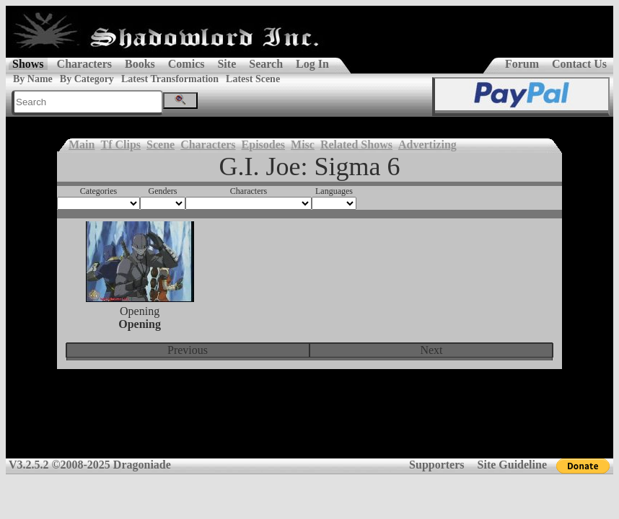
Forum (522, 64)
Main (82, 144)
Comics (186, 64)
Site (226, 64)
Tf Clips (120, 144)
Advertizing (427, 144)
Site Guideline (512, 464)
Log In (312, 64)
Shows (28, 64)
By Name (33, 79)
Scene (160, 144)
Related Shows (356, 144)
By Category (87, 79)
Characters (84, 64)
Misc (303, 144)
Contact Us (579, 64)
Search (266, 64)
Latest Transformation (170, 79)
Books (140, 64)
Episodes (263, 144)
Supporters (436, 464)
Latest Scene (253, 79)
